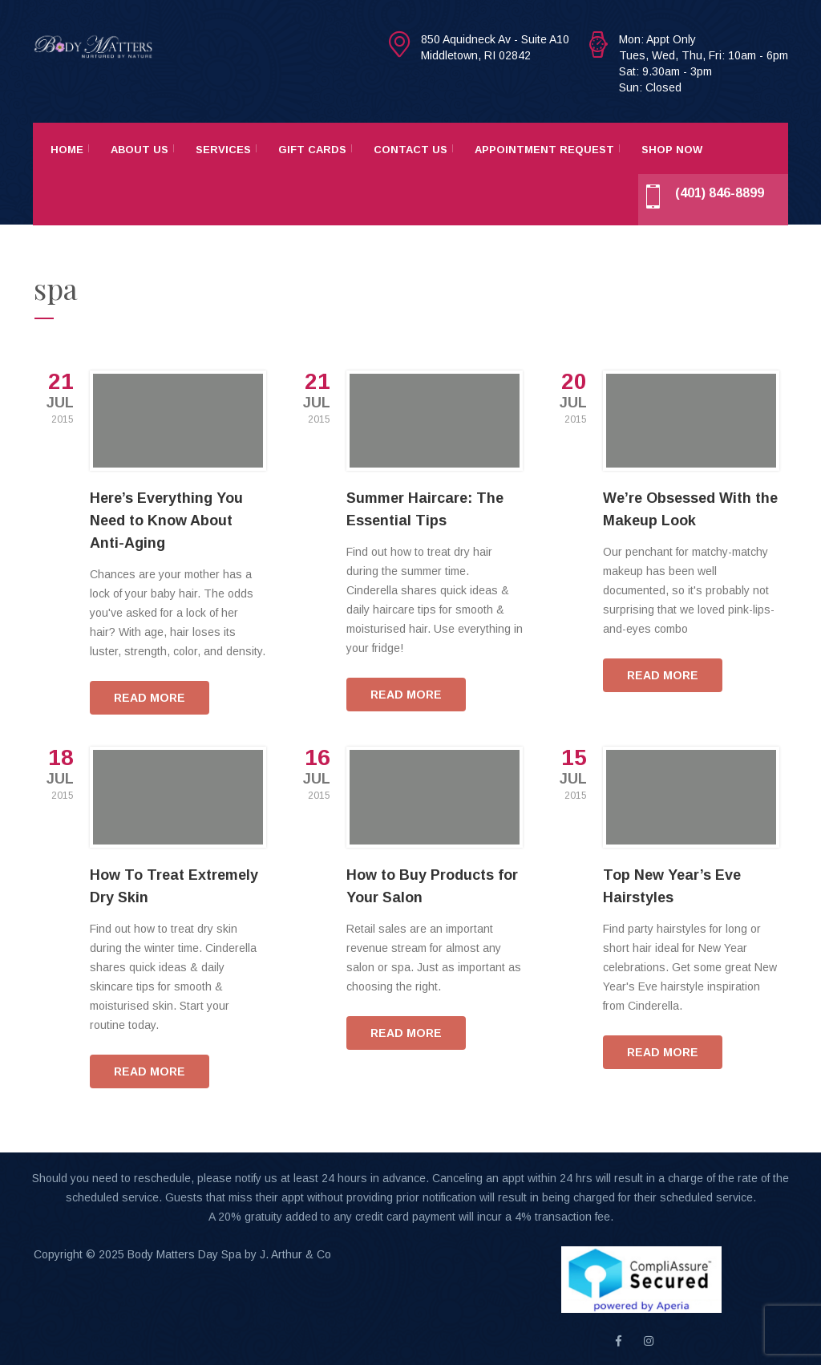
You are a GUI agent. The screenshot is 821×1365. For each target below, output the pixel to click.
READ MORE (149, 697)
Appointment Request (544, 150)
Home (67, 150)
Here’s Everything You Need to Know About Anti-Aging (166, 520)
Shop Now (671, 150)
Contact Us (410, 150)
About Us (139, 150)
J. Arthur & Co (295, 1254)
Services (223, 150)
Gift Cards (312, 150)
